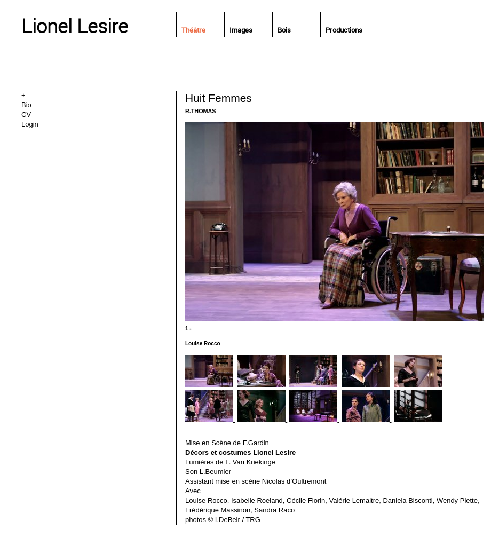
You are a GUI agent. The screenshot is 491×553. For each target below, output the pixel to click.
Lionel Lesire (74, 25)
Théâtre (193, 30)
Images (240, 30)
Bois (284, 30)
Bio (26, 105)
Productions (344, 30)
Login (29, 124)
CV (26, 114)
